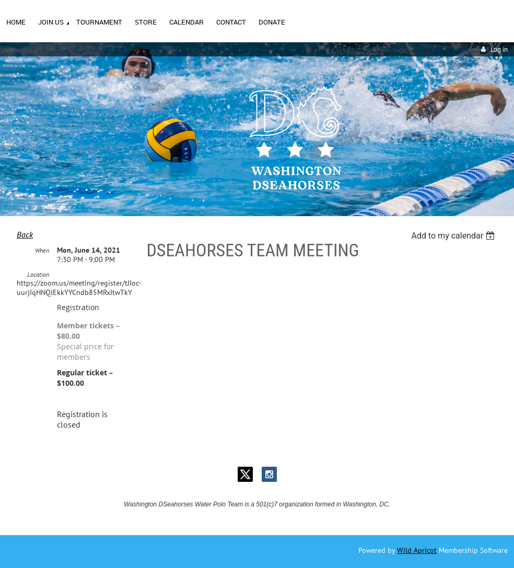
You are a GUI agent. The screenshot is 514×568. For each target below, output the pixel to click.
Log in (499, 49)
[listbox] (454, 235)
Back (25, 234)
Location (38, 274)
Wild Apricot (417, 550)
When (42, 250)
